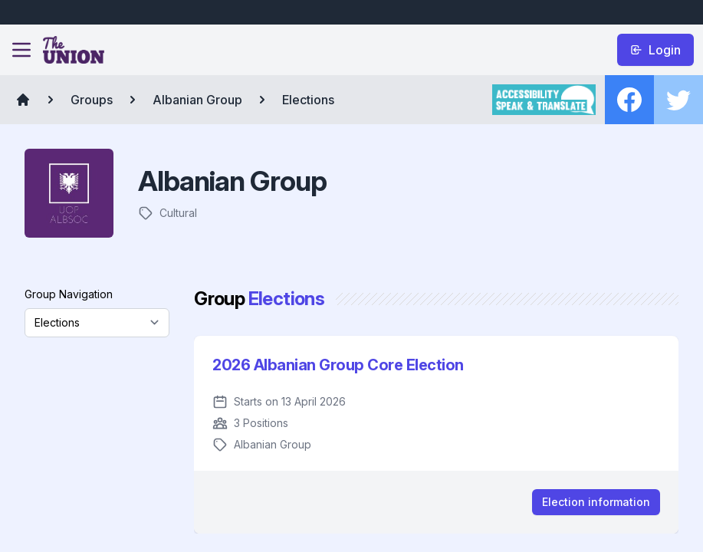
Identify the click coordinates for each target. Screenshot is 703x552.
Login (655, 50)
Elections (308, 99)
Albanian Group (197, 99)
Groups (92, 99)
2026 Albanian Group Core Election (338, 365)
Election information (596, 501)
